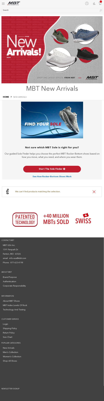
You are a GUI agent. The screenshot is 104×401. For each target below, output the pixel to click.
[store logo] (13, 3)
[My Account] (87, 3)
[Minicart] (100, 3)
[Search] (101, 10)
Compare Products (94, 3)
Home (6, 97)
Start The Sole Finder (52, 169)
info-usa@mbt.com (17, 258)
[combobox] (52, 10)
